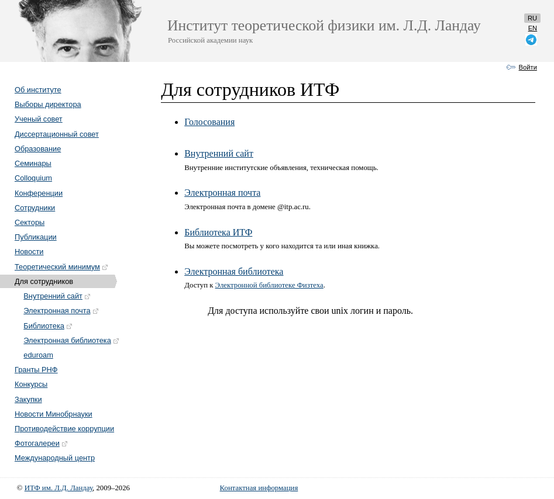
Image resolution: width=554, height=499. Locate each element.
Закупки (28, 399)
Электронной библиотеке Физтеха (269, 285)
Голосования (209, 122)
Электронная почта (61, 310)
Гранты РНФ (36, 369)
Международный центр (55, 457)
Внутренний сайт (57, 296)
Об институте (38, 89)
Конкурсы (31, 384)
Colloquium (33, 178)
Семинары (33, 163)
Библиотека (48, 325)
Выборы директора (48, 104)
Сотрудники (35, 207)
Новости (29, 251)
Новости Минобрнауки (53, 414)
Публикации (36, 237)
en (533, 28)
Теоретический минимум (62, 266)
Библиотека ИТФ (218, 232)
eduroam (38, 355)
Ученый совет (39, 119)
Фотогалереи (41, 443)
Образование (38, 148)
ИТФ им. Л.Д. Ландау (58, 488)
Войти (528, 67)
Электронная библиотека (71, 340)
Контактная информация (259, 488)
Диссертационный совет (57, 134)
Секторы (29, 222)
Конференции (39, 193)
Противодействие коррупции (64, 428)
